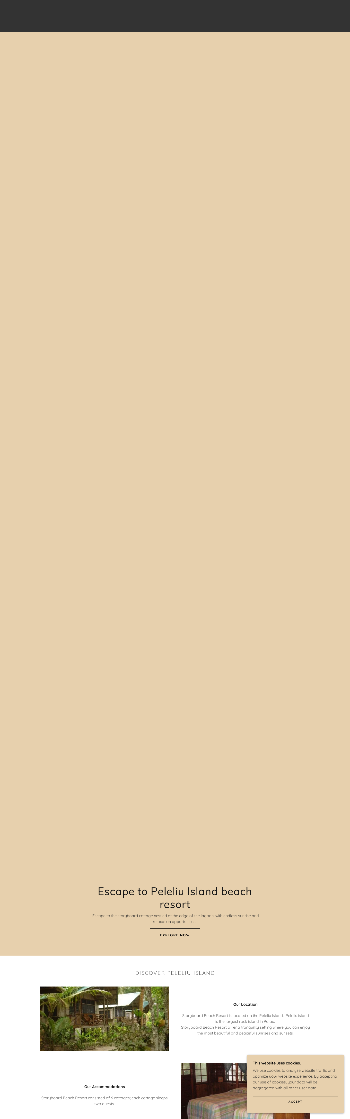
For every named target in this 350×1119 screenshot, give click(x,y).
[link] (175, 15)
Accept (296, 1101)
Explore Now (175, 935)
